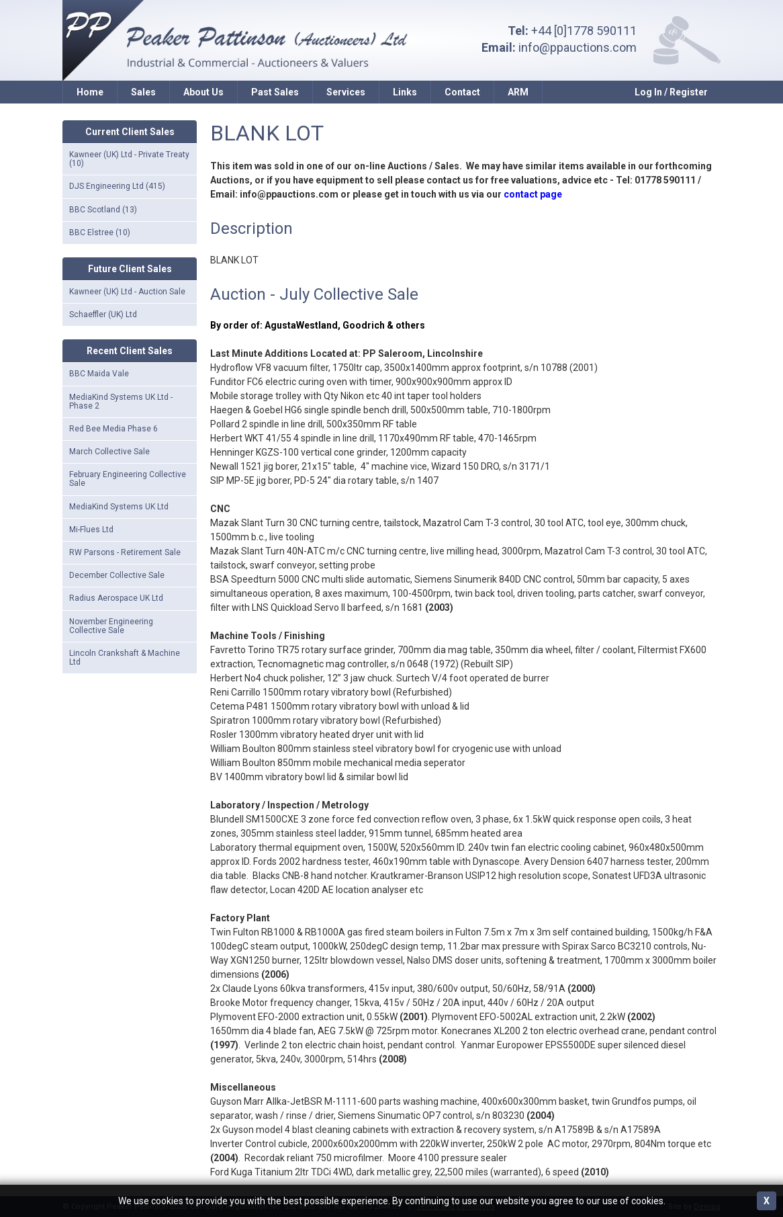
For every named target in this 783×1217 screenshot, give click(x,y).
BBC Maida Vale (99, 373)
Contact (462, 92)
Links (405, 92)
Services (345, 92)
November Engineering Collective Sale (111, 626)
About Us (203, 92)
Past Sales (275, 92)
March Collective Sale (109, 451)
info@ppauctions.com (577, 47)
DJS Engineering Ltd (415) (117, 186)
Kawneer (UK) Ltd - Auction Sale (127, 291)
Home (90, 92)
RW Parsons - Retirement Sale (125, 552)
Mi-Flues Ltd (91, 529)
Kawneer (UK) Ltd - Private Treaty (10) (129, 159)
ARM (518, 92)
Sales (143, 92)
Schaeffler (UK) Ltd (103, 314)
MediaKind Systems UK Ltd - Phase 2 (121, 401)
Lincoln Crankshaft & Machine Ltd (124, 657)
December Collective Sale (117, 575)
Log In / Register (671, 92)
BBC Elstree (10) (99, 232)
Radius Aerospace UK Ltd (116, 598)
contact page (533, 194)
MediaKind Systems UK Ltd (119, 506)
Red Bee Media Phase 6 (113, 428)
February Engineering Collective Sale (127, 479)
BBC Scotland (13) (103, 209)
